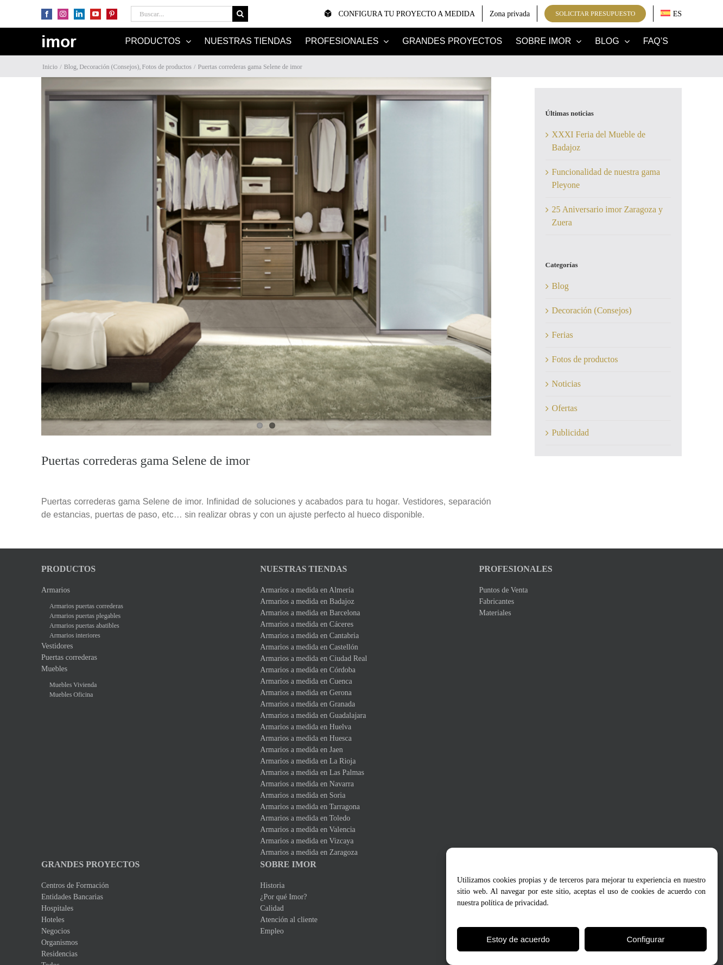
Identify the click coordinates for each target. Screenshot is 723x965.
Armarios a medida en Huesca (306, 741)
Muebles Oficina (71, 698)
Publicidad (570, 432)
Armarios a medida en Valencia (307, 833)
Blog (560, 286)
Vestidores (57, 649)
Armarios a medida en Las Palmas (312, 776)
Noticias (566, 383)
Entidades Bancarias (72, 900)
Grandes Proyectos (90, 867)
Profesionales (516, 572)
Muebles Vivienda (73, 688)
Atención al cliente (289, 923)
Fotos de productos (585, 359)
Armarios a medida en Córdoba (308, 673)
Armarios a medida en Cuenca (306, 684)
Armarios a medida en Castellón (309, 650)
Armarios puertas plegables (84, 619)
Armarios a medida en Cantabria (309, 639)
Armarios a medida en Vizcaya (306, 844)
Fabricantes (497, 605)
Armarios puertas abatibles (84, 629)
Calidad (272, 911)
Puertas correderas (69, 661)
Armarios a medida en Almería (307, 593)
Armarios (55, 593)
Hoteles (53, 923)
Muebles (54, 672)
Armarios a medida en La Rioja (308, 764)
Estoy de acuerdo (518, 939)
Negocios (55, 934)
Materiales (495, 616)
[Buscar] (240, 14)
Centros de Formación (75, 889)
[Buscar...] (181, 14)
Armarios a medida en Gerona (306, 696)
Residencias (59, 957)
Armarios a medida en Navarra (307, 787)
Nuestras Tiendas (303, 572)
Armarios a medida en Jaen (301, 753)
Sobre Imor (288, 867)
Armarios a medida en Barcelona (310, 616)
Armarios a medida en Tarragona (310, 810)
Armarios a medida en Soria (302, 798)
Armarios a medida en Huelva (305, 730)
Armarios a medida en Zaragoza (309, 856)
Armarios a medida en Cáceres (306, 627)
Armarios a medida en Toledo (305, 821)
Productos (68, 572)
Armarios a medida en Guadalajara (313, 719)
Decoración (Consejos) (592, 310)
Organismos (59, 946)
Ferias (562, 334)
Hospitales (57, 911)
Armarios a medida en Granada (307, 707)
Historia (272, 889)
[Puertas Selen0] (266, 258)
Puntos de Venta (503, 593)
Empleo (272, 934)
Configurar (645, 939)
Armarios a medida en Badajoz (307, 605)
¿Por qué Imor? (283, 900)
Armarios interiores (74, 638)
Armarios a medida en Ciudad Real (313, 662)
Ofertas (565, 408)
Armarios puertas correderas (86, 609)
